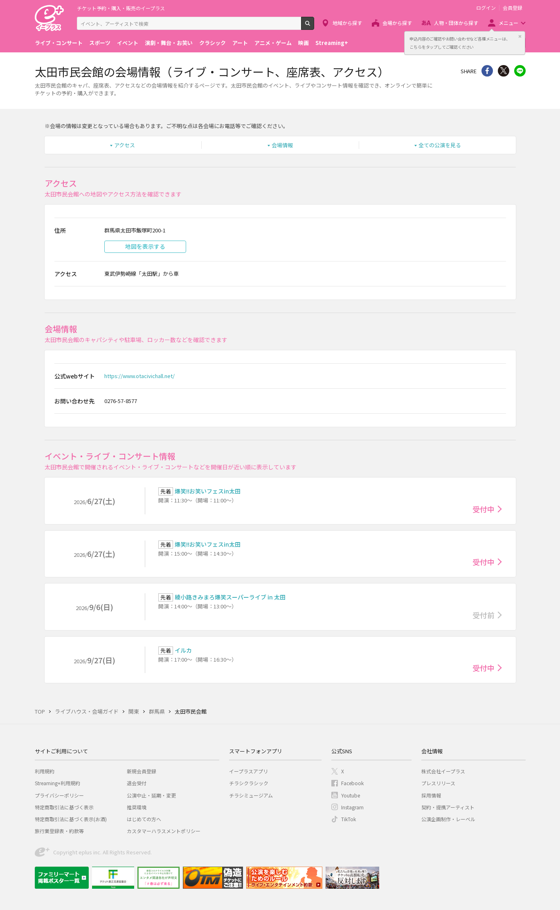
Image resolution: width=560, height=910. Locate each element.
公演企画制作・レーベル (448, 818)
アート (240, 43)
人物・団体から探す (456, 22)
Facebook (352, 782)
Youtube (350, 795)
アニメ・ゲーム (273, 43)
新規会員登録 (141, 771)
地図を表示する (145, 246)
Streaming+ (331, 43)
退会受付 (136, 782)
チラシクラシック (248, 782)
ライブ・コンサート (59, 43)
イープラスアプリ (248, 771)
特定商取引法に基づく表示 (64, 807)
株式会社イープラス (443, 771)
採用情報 (431, 795)
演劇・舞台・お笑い (169, 43)
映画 (303, 43)
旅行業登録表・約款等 (59, 830)
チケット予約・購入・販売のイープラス (121, 8)
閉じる (520, 36)
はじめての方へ (144, 818)
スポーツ (99, 43)
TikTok (348, 818)
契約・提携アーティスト (448, 807)
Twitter (503, 71)
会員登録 (512, 8)
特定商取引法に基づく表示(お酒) (71, 818)
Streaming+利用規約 (57, 782)
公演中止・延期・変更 (151, 795)
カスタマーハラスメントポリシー (163, 830)
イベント (127, 43)
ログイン (486, 8)
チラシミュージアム (251, 795)
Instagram (352, 807)
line (520, 71)
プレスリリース (438, 782)
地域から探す (347, 22)
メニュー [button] (508, 22)
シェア (487, 71)
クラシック (212, 43)
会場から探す (397, 22)
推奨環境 (136, 807)
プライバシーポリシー (59, 795)
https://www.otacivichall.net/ (139, 376)
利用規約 (44, 771)
